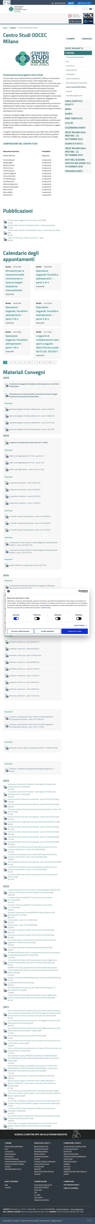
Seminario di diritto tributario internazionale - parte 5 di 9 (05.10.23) (32, 827)
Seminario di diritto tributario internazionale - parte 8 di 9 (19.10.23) (32, 804)
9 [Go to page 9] (44, 362)
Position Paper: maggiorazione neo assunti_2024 (25, 220)
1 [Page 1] (5, 362)
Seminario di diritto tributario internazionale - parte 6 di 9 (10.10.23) (32, 817)
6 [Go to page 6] (29, 362)
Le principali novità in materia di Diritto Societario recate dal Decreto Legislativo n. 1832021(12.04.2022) (32, 941)
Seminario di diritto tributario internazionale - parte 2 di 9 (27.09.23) (32, 842)
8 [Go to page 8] (39, 362)
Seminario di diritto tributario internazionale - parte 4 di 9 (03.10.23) (32, 832)
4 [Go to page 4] (19, 362)
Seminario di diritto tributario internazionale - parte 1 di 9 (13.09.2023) (33, 862)
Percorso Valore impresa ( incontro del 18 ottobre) (25, 1035)
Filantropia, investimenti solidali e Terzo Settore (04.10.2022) (29, 930)
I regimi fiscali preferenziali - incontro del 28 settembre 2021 (29, 1075)
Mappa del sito (56, 1220)
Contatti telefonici (62, 1209)
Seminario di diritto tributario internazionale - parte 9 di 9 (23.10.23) (32, 799)
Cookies (16, 1220)
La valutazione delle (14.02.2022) (19, 982)
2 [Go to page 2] (10, 362)
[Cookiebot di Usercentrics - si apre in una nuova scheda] (80, 591)
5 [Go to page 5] (24, 362)
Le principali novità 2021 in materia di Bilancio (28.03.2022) (28, 947)
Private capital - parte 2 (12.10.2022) (21, 920)
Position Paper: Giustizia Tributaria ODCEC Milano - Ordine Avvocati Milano (34, 230)
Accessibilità (7, 1220)
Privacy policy (45, 1220)
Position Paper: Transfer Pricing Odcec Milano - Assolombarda (29, 225)
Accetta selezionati (47, 631)
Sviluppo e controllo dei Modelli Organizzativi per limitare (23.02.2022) (32, 977)
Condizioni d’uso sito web (29, 1220)
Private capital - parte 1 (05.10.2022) (21, 925)
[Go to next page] (54, 362)
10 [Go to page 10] (49, 362)
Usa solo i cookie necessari (20, 631)
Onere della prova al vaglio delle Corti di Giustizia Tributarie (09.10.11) (32, 822)
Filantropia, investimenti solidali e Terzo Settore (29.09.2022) (29, 935)
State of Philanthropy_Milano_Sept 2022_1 (24, 238)
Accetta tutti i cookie (74, 631)
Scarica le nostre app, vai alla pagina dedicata (40, 1134)
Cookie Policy (46, 607)
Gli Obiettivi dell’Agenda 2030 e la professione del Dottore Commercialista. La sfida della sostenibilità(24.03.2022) (34, 953)
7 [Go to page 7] (34, 362)
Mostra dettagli (79, 625)
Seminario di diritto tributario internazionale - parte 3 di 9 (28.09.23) (32, 837)
